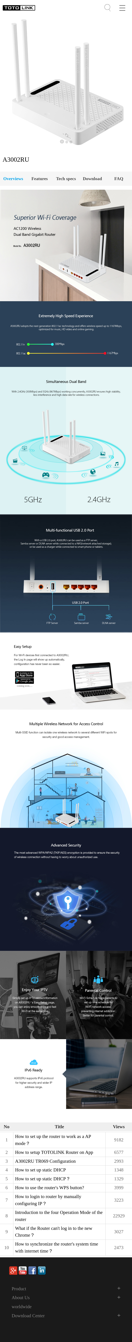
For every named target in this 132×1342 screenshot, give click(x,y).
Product (19, 1288)
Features (39, 178)
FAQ (118, 178)
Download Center (28, 1315)
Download (92, 178)
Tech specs (66, 178)
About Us (21, 1297)
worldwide (22, 1306)
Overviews (13, 178)
